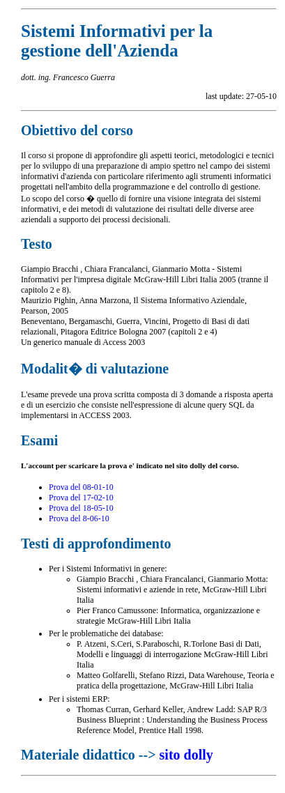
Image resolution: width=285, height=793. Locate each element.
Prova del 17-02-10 (81, 497)
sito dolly (186, 754)
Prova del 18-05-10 (81, 508)
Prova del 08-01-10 (81, 487)
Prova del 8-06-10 (79, 518)
